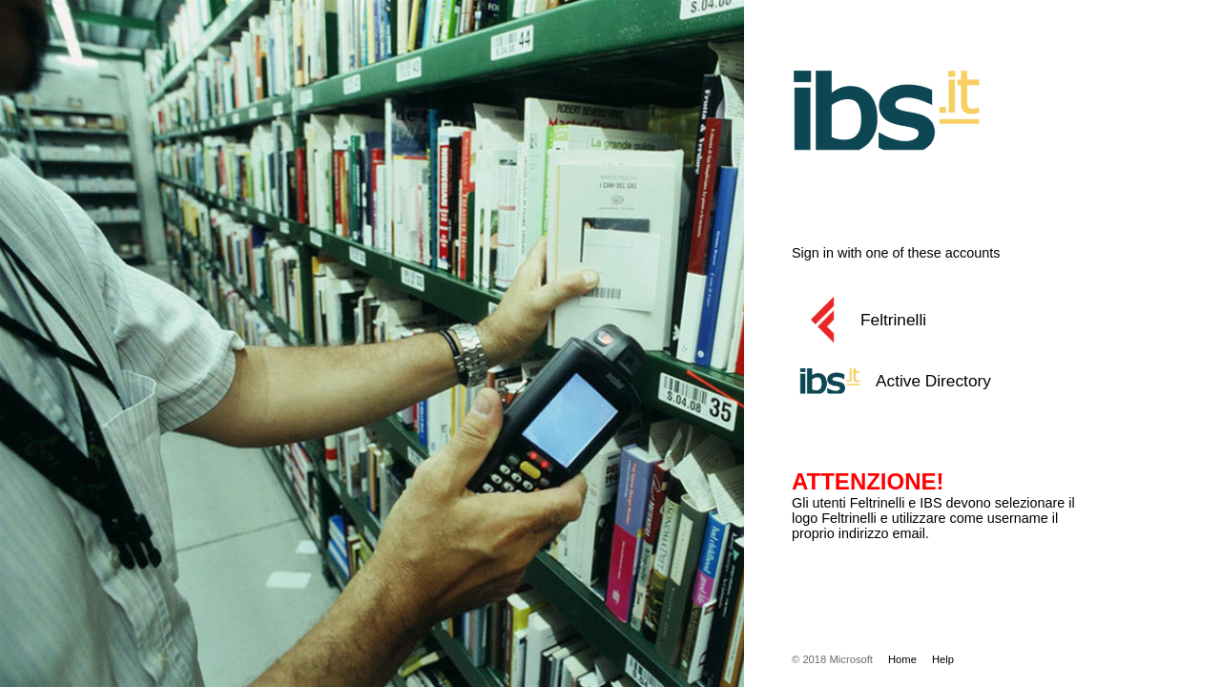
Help (943, 659)
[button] (959, 319)
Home (902, 659)
